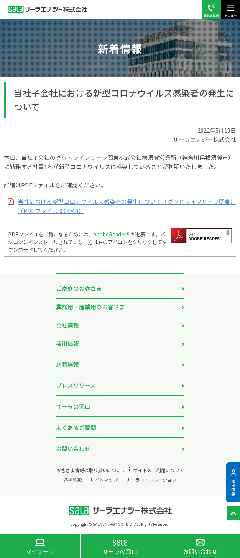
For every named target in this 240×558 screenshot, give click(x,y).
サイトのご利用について (158, 470)
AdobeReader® (111, 234)
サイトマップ (104, 479)
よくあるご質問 (76, 427)
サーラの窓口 (73, 406)
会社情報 (67, 325)
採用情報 (67, 344)
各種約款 (73, 479)
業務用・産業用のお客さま (90, 307)
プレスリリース (76, 385)
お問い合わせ (73, 449)
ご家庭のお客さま (79, 288)
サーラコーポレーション (151, 479)
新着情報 (67, 364)
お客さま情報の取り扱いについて (90, 470)
